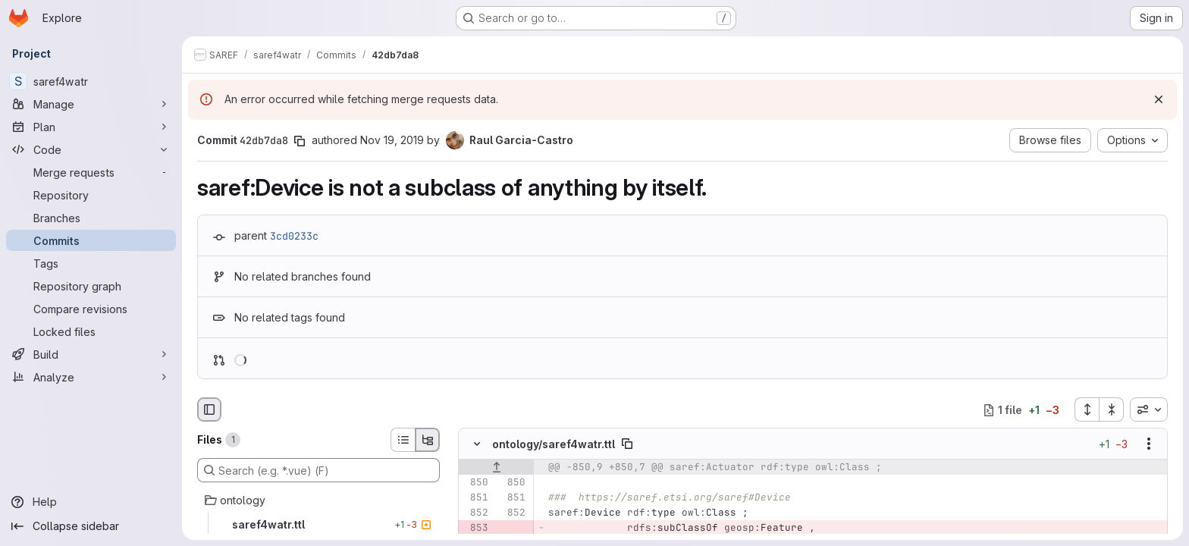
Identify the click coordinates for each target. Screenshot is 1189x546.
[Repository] (91, 195)
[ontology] (318, 500)
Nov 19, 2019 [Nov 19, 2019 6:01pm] (392, 139)
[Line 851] (475, 498)
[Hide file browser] (209, 409)
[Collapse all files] (1112, 409)
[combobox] (1149, 409)
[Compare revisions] (91, 308)
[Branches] (91, 217)
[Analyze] (91, 377)
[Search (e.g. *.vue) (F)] (318, 470)
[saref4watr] (91, 81)
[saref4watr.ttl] (318, 525)
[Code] (91, 149)
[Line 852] (475, 513)
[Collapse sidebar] (91, 526)
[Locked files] (91, 331)
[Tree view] (428, 440)
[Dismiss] (1159, 99)
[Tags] (91, 263)
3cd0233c (294, 236)
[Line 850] (475, 483)
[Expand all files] (1086, 409)
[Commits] (91, 240)
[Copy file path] (627, 444)
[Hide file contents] (477, 444)
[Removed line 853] (475, 528)
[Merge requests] (91, 172)
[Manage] (91, 104)
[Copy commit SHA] (299, 141)
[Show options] (1149, 444)
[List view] (403, 440)
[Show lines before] (496, 467)
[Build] (91, 354)
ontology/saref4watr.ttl (553, 444)
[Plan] (91, 126)
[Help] (91, 502)
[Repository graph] (91, 286)
